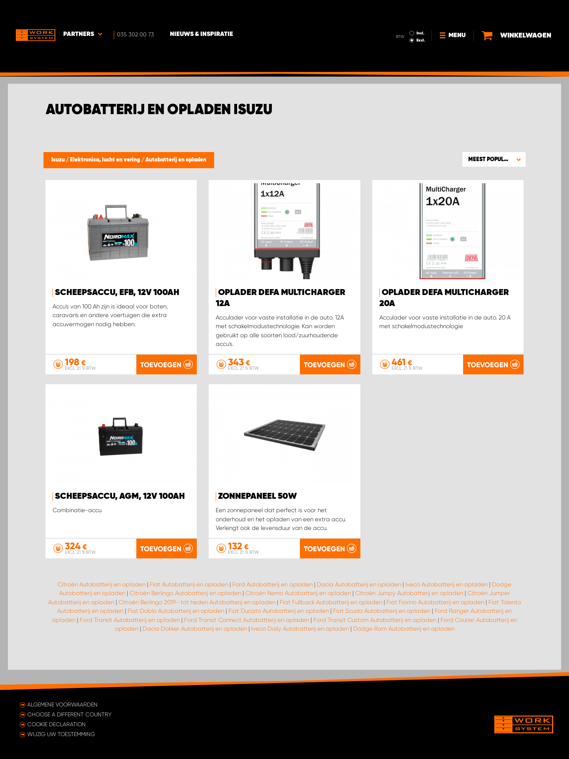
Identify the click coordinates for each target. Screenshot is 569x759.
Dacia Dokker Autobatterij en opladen (195, 648)
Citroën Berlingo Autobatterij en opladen (185, 612)
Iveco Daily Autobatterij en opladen (300, 648)
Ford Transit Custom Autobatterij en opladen (374, 639)
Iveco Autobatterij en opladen (446, 603)
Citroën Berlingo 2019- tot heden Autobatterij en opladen (197, 621)
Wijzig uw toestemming (61, 734)
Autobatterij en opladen (175, 160)
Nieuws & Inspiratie (201, 12)
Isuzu (58, 160)
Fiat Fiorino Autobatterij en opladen (435, 621)
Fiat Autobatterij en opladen (189, 603)
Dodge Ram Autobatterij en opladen (403, 648)
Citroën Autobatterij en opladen (101, 603)
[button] (494, 159)
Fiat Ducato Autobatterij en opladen (278, 630)
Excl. (420, 18)
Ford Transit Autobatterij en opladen (130, 639)
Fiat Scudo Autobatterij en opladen (381, 630)
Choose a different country (69, 714)
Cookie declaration (56, 724)
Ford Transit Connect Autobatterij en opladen (246, 639)
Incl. (420, 11)
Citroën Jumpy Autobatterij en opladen (409, 612)
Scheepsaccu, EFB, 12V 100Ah (117, 292)
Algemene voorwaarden (62, 704)
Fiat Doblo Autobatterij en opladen (176, 630)
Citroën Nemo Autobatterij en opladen (298, 612)
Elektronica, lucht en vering (105, 160)
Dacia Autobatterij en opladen (359, 603)
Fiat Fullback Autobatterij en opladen (331, 621)
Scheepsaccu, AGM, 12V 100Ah (120, 496)
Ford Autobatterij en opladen (272, 603)
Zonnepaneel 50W (257, 496)
